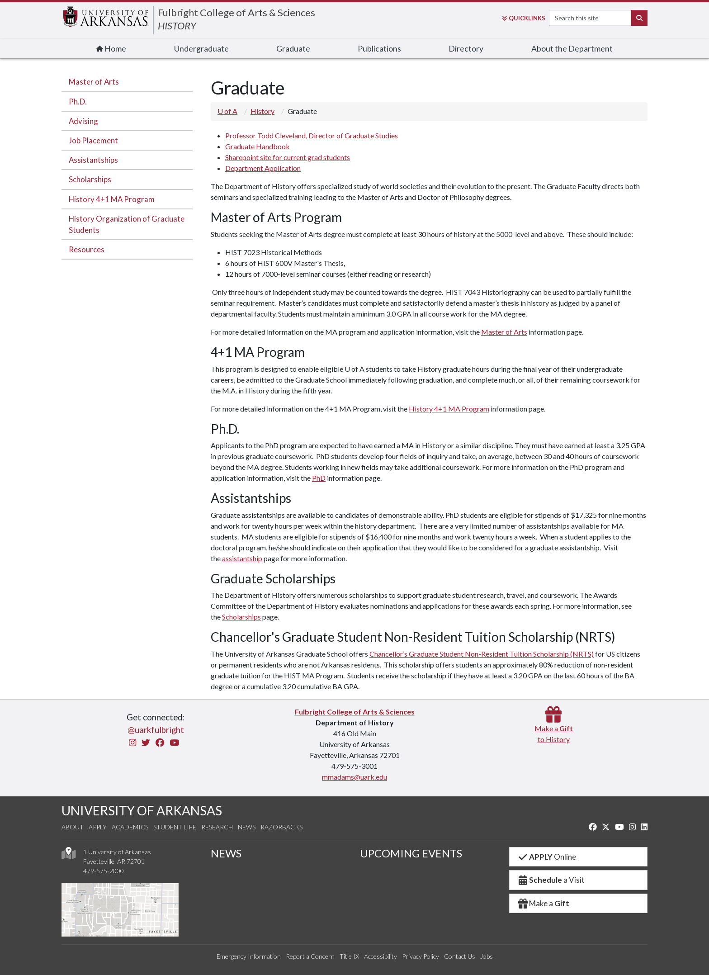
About (72, 827)
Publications (379, 48)
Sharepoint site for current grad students (287, 157)
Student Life (174, 827)
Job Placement (93, 140)
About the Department (572, 48)
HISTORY (177, 25)
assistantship (242, 558)
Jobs (486, 956)
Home (111, 48)
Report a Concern (310, 956)
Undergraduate (201, 48)
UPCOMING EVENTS (411, 853)
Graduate (293, 48)
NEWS (226, 853)
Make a (543, 903)
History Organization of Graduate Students (126, 224)
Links (523, 18)
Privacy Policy (420, 956)
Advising (83, 121)
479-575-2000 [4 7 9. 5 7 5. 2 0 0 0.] (103, 871)
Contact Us (459, 956)
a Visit (551, 880)
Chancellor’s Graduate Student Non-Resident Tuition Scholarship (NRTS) (481, 653)
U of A (227, 111)
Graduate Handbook (258, 146)
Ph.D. (78, 101)
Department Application (263, 168)
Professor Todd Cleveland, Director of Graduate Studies (311, 135)
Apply (98, 827)
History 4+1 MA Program (112, 199)
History (262, 111)
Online (546, 856)
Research (217, 827)
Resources (86, 249)
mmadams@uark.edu (354, 776)
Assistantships (93, 160)
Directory (466, 48)
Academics (130, 827)
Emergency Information (249, 956)
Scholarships (90, 179)
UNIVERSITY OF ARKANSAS (141, 810)
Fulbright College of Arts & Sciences (236, 12)
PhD (319, 477)
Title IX (349, 956)
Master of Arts (94, 81)
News (246, 827)
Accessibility (380, 956)
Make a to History (553, 728)
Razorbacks (281, 827)
